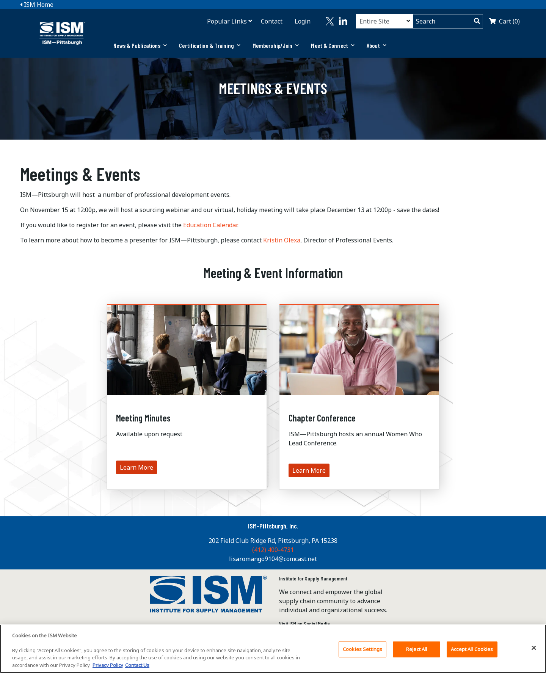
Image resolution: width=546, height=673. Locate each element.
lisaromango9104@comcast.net (273, 559)
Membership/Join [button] (276, 45)
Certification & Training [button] (209, 45)
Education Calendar (210, 225)
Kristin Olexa (281, 240)
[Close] (534, 653)
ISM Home (36, 4)
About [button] (377, 45)
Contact (271, 21)
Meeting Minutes (143, 417)
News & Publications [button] (140, 45)
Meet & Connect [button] (333, 45)
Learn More (136, 467)
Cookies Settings (362, 654)
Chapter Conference (322, 417)
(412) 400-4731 (273, 550)
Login (303, 21)
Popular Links (227, 21)
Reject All (416, 654)
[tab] (140, 45)
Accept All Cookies (472, 654)
